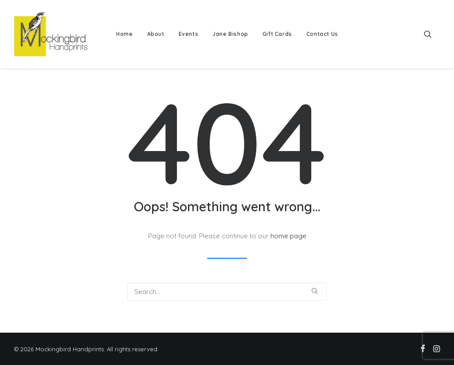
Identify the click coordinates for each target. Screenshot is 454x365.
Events (189, 34)
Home (124, 34)
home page (288, 236)
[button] (432, 34)
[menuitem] (124, 34)
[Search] (227, 292)
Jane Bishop (230, 34)
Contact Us (322, 34)
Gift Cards (277, 34)
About (155, 34)
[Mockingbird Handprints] (50, 34)
